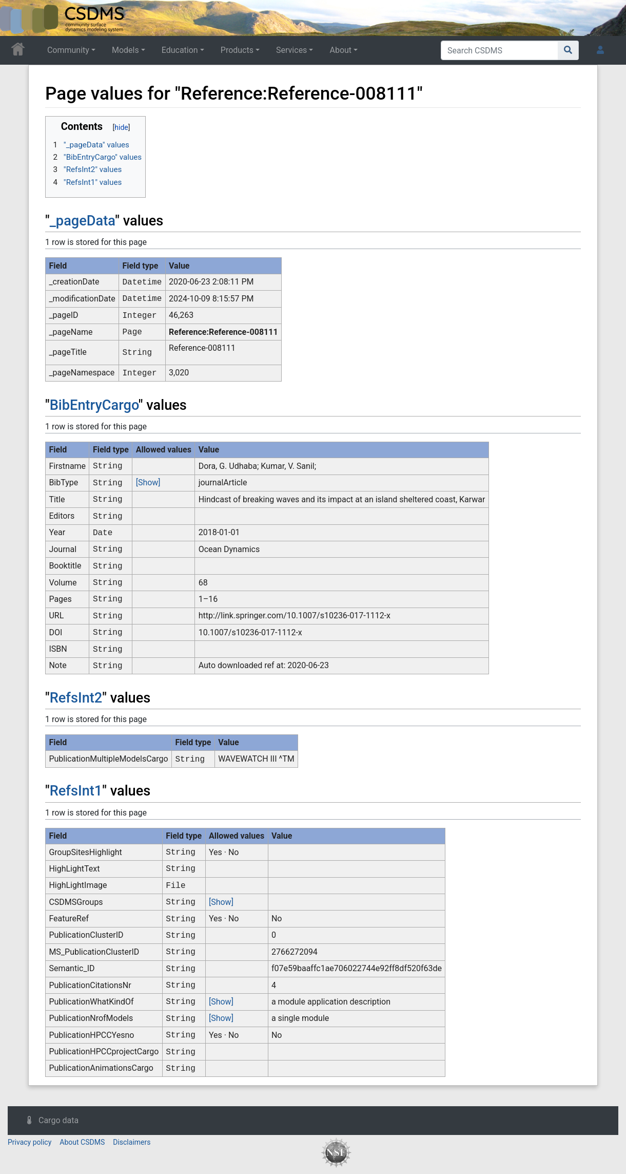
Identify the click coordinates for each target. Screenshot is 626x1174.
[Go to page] (568, 50)
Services (291, 50)
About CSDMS (82, 1142)
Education (180, 50)
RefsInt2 (76, 698)
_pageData (82, 221)
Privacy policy (29, 1142)
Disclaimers (131, 1142)
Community (68, 50)
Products (237, 50)
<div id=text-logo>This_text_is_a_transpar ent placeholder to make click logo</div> (16, 18)
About (340, 50)
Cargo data (58, 1120)
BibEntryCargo (94, 405)
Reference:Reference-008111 (223, 332)
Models (125, 50)
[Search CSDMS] (499, 50)
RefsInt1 (76, 791)
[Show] (148, 482)
